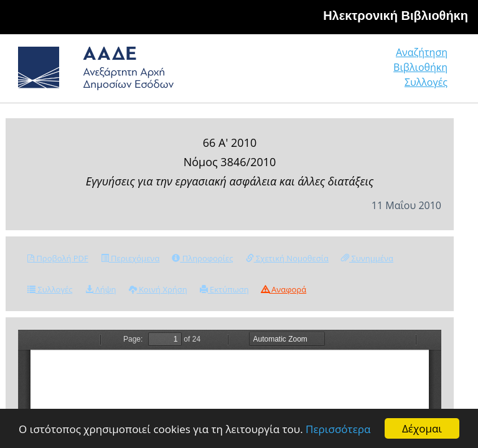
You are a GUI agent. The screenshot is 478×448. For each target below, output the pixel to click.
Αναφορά (283, 289)
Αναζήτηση (422, 52)
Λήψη (100, 289)
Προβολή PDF (57, 258)
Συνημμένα (367, 258)
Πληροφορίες (202, 258)
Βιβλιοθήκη (420, 67)
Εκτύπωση (224, 289)
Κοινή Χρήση (158, 289)
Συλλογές (426, 82)
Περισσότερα (338, 429)
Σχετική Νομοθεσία (287, 258)
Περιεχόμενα (130, 258)
